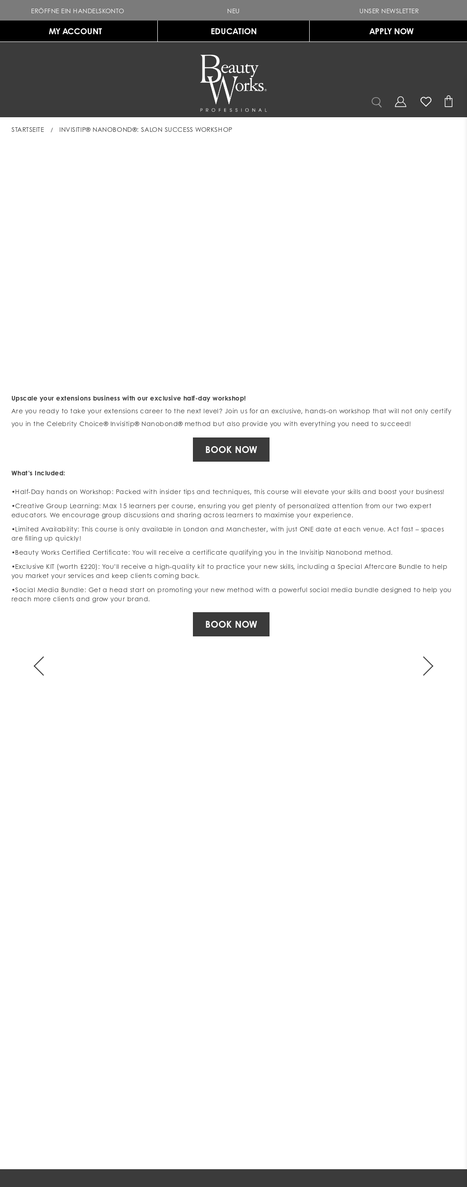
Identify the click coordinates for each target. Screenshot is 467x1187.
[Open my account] (400, 101)
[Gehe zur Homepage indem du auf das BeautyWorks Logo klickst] (233, 83)
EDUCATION (234, 31)
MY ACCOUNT (75, 31)
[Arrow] (43, 666)
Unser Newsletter (379, 10)
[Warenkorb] (450, 102)
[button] (233, 10)
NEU (223, 10)
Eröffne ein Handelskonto (67, 10)
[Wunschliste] (426, 100)
